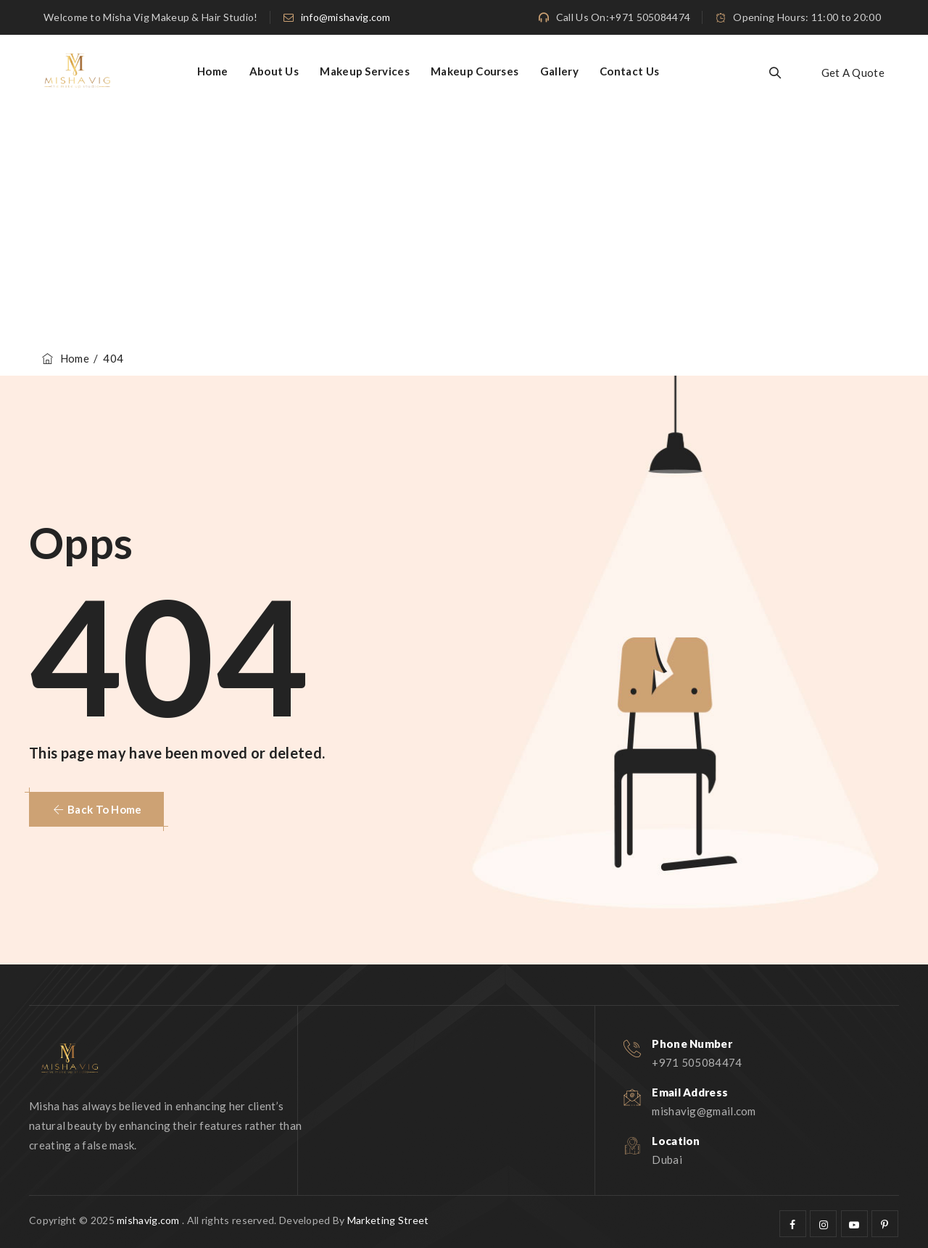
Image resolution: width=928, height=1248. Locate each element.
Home (212, 71)
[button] (96, 809)
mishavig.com (148, 1220)
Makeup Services (365, 71)
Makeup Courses (474, 71)
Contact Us (629, 71)
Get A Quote (852, 72)
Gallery (559, 71)
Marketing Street (388, 1220)
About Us (274, 71)
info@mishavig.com (346, 17)
